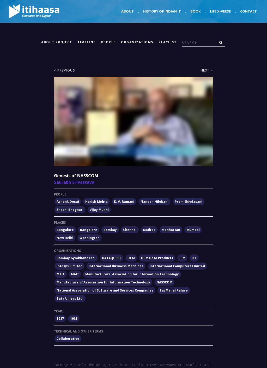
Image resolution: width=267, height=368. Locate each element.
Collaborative (68, 338)
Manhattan (171, 230)
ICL (194, 258)
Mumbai (193, 230)
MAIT (61, 274)
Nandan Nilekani (154, 201)
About (127, 11)
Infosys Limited (69, 266)
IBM (182, 258)
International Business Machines (116, 266)
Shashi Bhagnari (70, 209)
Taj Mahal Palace (174, 290)
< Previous (64, 70)
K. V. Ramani (124, 201)
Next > (207, 70)
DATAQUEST (111, 258)
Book (195, 11)
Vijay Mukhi (99, 209)
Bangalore (65, 230)
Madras (149, 230)
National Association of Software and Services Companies (105, 290)
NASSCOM (164, 282)
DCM (131, 258)
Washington (90, 238)
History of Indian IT (162, 11)
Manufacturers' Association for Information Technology (132, 274)
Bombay (110, 230)
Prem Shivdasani (188, 201)
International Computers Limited (177, 266)
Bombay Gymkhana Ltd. (76, 258)
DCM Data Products (157, 258)
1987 (60, 318)
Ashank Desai (68, 201)
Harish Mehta (96, 201)
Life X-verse (220, 11)
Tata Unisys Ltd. (70, 298)
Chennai (130, 230)
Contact (248, 11)
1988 (73, 318)
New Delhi (65, 238)
